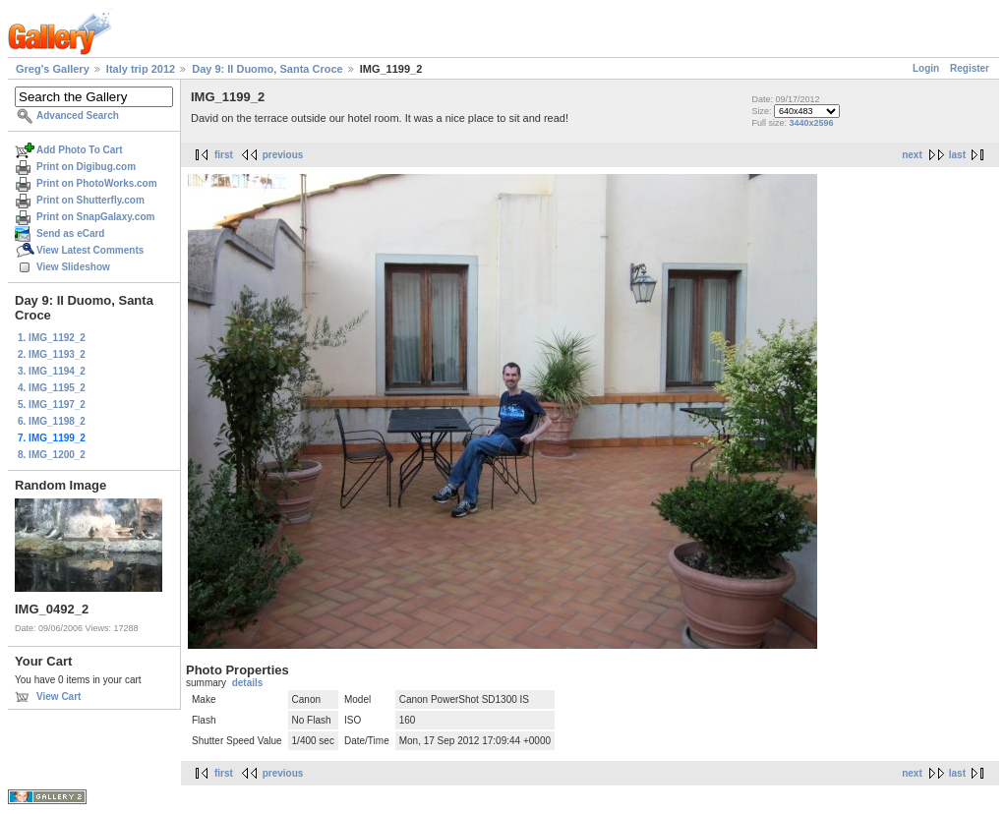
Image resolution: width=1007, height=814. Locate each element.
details (248, 682)
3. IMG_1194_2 (52, 371)
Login (926, 68)
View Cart (58, 696)
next (912, 154)
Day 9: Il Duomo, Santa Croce (267, 69)
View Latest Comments (90, 250)
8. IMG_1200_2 (52, 454)
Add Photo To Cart (79, 150)
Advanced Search (77, 115)
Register (969, 68)
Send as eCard (70, 233)
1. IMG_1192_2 (52, 337)
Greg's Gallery (52, 69)
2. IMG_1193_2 (52, 354)
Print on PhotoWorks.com (96, 183)
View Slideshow (73, 267)
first (223, 154)
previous (283, 154)
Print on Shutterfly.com (90, 200)
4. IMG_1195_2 (52, 387)
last (957, 154)
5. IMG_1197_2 (52, 404)
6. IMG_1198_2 (52, 421)
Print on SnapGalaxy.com (95, 216)
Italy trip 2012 (140, 69)
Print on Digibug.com (86, 166)
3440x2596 (811, 123)
